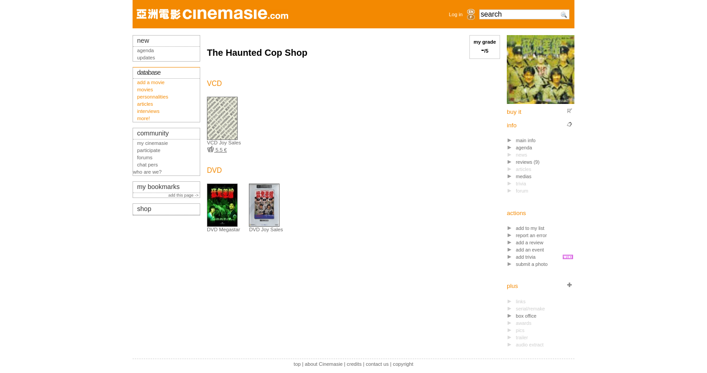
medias (524, 176)
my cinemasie (152, 143)
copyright (403, 364)
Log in (456, 14)
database (149, 72)
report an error (531, 235)
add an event (530, 249)
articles (145, 104)
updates (146, 57)
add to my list (530, 228)
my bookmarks (158, 186)
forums (144, 157)
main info (526, 140)
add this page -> (184, 195)
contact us (377, 364)
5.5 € (217, 150)
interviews (148, 111)
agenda (524, 147)
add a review (529, 242)
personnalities (152, 96)
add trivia (526, 257)
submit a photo (532, 264)
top (297, 364)
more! (143, 118)
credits (354, 364)
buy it (514, 111)
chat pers (147, 164)
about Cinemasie (324, 364)
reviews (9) (528, 162)
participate (149, 150)
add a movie (151, 82)
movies (145, 89)
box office (526, 316)
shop (144, 208)
